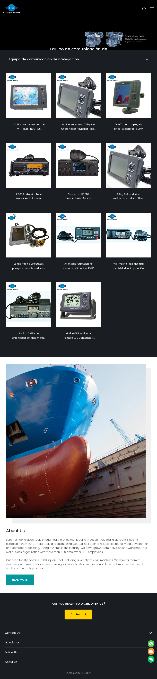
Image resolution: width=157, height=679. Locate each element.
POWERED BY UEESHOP (78, 673)
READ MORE (20, 580)
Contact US (78, 614)
